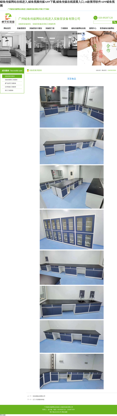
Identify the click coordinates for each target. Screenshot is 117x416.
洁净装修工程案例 (10, 87)
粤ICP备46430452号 (55, 412)
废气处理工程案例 (10, 83)
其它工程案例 (9, 90)
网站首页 (104, 70)
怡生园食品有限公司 (39, 396)
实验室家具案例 (10, 76)
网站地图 (64, 412)
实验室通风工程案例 (11, 80)
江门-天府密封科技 (38, 399)
